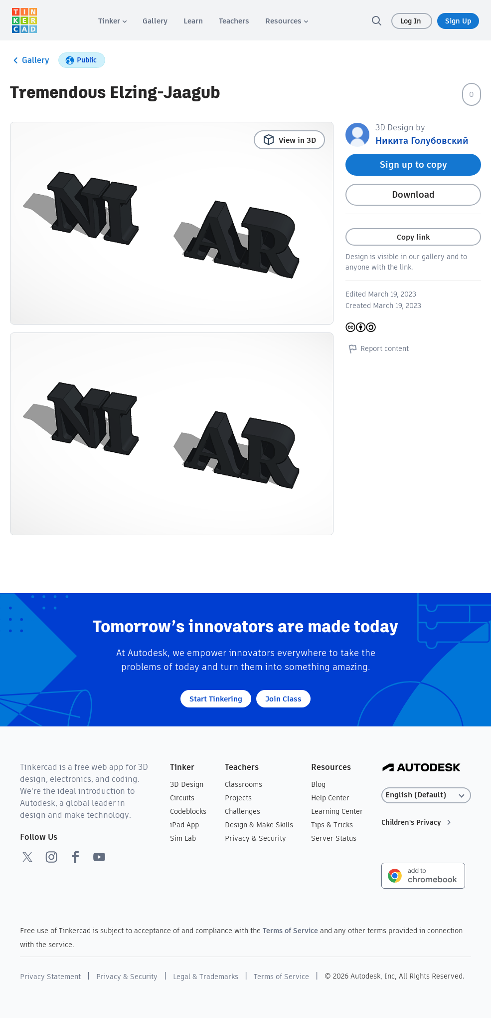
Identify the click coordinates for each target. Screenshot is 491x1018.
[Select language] (426, 795)
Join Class (283, 698)
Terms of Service (290, 931)
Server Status (333, 838)
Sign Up (458, 21)
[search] (376, 20)
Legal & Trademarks (205, 977)
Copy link (413, 237)
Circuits (182, 798)
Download (413, 194)
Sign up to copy (413, 164)
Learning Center (337, 811)
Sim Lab (183, 838)
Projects (238, 798)
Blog (318, 784)
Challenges (242, 811)
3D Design (186, 784)
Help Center (330, 798)
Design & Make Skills (259, 825)
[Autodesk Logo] (421, 768)
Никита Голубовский (422, 140)
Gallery (29, 60)
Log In (411, 21)
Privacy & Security (255, 838)
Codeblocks (188, 811)
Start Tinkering (215, 698)
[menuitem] (112, 20)
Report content (377, 348)
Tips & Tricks (332, 825)
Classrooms (243, 784)
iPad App (184, 825)
